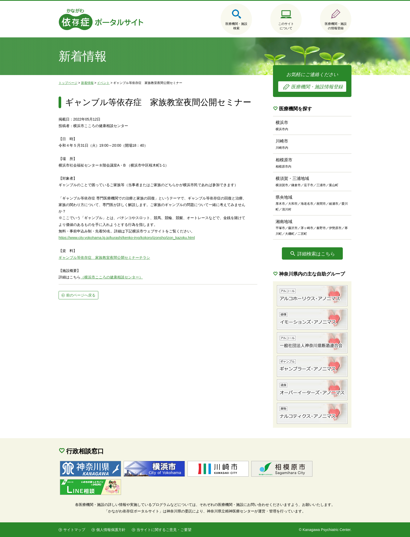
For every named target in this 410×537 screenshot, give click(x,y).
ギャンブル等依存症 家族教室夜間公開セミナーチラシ (104, 257)
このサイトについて (286, 26)
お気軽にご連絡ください (312, 82)
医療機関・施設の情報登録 (336, 26)
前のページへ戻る (80, 295)
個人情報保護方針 (111, 530)
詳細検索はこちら (316, 253)
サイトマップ (74, 530)
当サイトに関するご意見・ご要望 (163, 530)
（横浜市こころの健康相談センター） (112, 277)
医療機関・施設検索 (236, 26)
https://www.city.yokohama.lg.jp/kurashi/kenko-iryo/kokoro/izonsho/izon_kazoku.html (127, 238)
